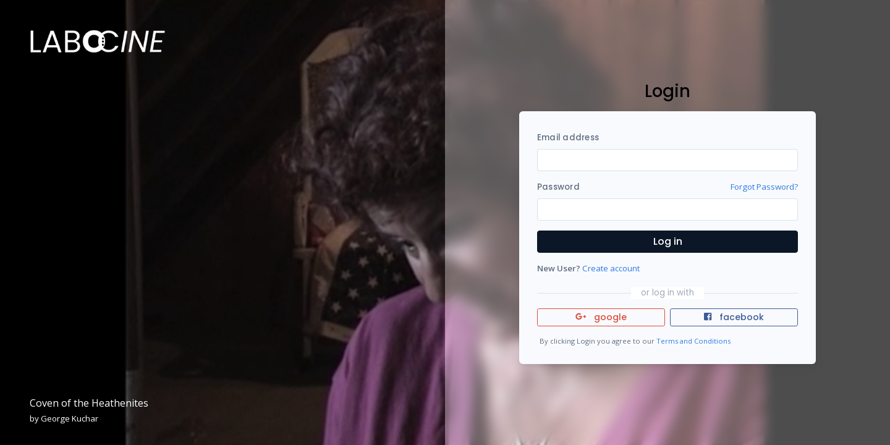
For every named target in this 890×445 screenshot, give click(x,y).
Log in (667, 241)
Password (558, 187)
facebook (733, 317)
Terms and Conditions (693, 340)
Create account (611, 268)
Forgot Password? (764, 186)
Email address (568, 137)
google (601, 317)
